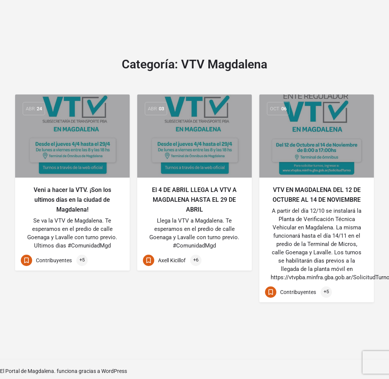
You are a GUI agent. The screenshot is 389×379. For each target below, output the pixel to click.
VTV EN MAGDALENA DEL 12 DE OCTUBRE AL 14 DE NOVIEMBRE (317, 194)
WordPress (114, 371)
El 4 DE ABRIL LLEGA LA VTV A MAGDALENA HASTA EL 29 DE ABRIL (194, 199)
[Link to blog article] (72, 136)
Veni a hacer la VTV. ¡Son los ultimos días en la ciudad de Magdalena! (72, 199)
